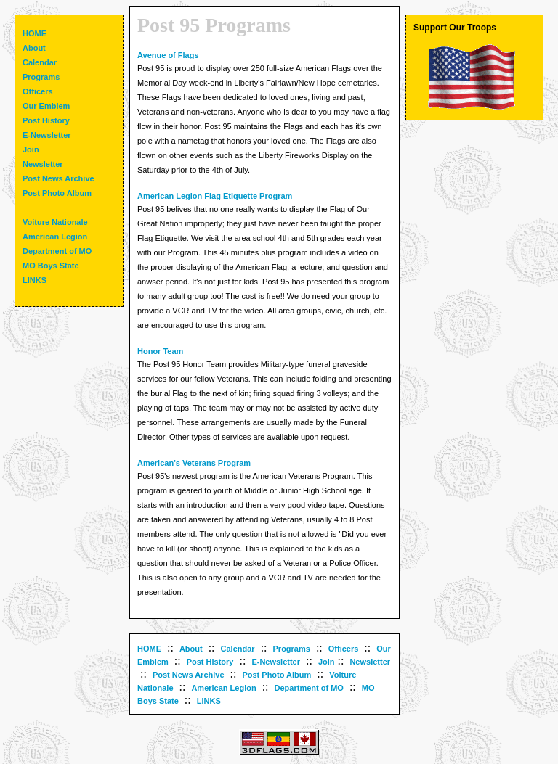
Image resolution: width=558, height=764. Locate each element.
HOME (149, 648)
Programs (291, 648)
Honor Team (160, 351)
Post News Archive (189, 674)
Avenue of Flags (168, 55)
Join (326, 661)
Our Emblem (46, 106)
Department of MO (309, 687)
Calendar (238, 648)
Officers (343, 648)
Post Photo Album (276, 674)
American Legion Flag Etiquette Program (214, 196)
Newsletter (369, 661)
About (191, 648)
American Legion (223, 687)
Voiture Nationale (55, 222)
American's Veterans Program (194, 463)
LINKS (209, 701)
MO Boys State (51, 265)
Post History (210, 661)
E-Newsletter (275, 661)
